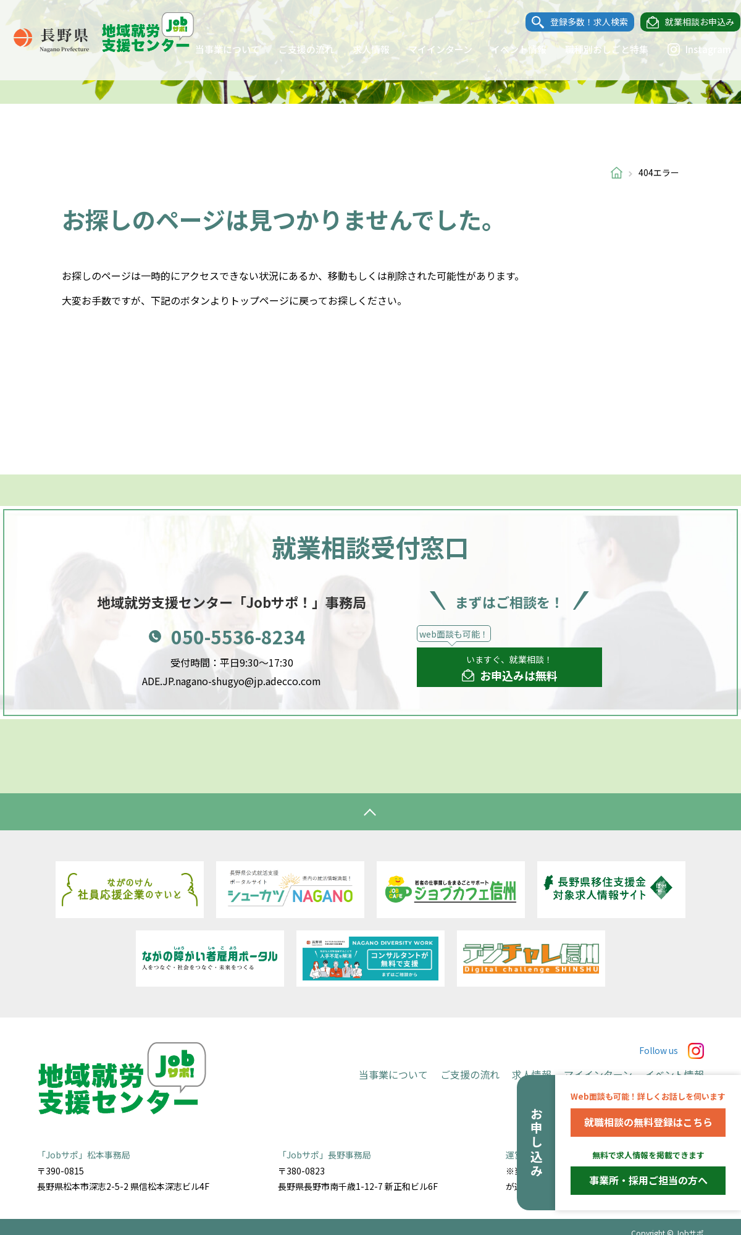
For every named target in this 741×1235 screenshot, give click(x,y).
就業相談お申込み (687, 22)
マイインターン (428, 49)
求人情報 (359, 49)
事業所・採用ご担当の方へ (648, 1180)
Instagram (687, 49)
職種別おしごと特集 (595, 49)
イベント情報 (507, 49)
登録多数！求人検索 (577, 22)
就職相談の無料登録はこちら (648, 1122)
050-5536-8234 (238, 636)
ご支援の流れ (294, 49)
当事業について (215, 49)
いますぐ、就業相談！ (510, 668)
